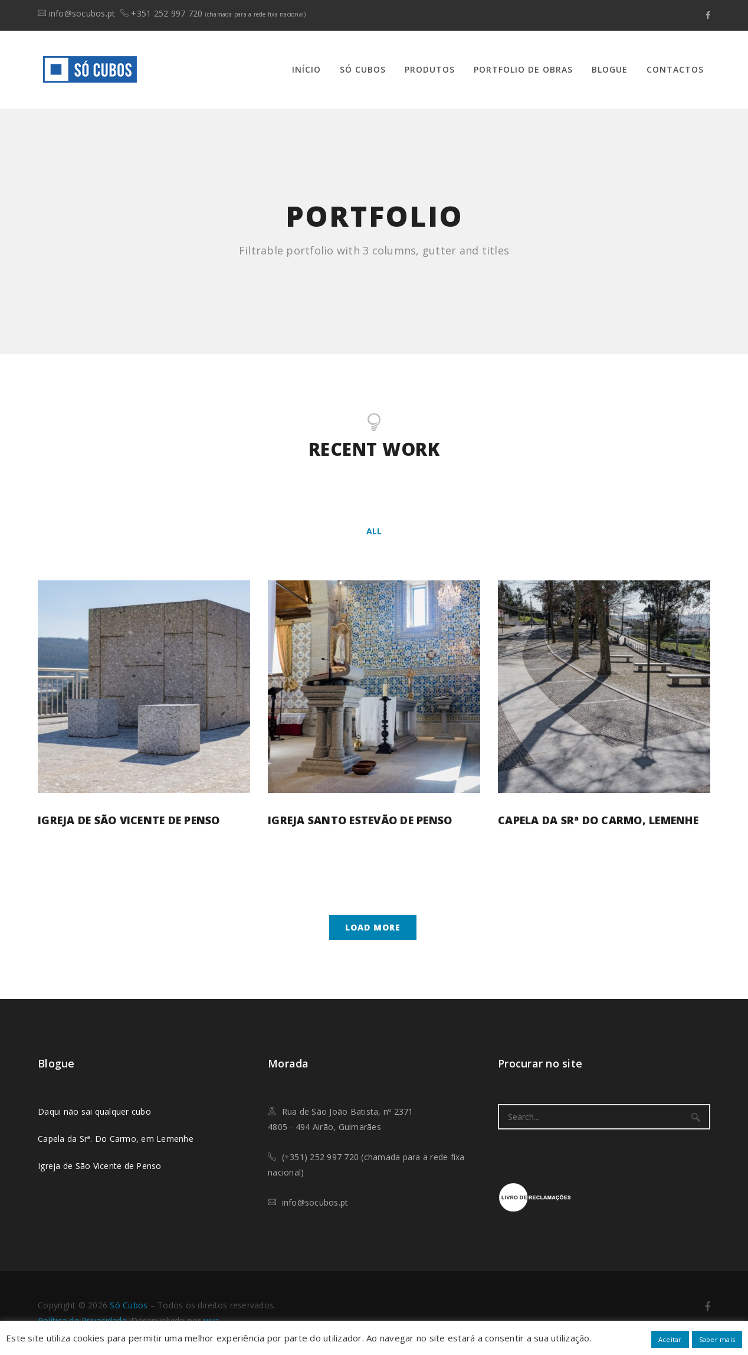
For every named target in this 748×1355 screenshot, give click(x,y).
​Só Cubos (128, 1305)
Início (306, 69)
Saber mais (717, 1339)
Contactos (675, 69)
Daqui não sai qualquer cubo (94, 1111)
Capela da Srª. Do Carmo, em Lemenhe (115, 1138)
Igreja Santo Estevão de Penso (360, 820)
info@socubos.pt (82, 13)
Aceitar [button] (670, 1339)
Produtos (430, 69)
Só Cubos (363, 69)
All (374, 531)
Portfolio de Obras (523, 69)
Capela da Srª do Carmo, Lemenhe (598, 820)
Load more (373, 927)
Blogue (610, 69)
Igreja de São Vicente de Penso (129, 820)
